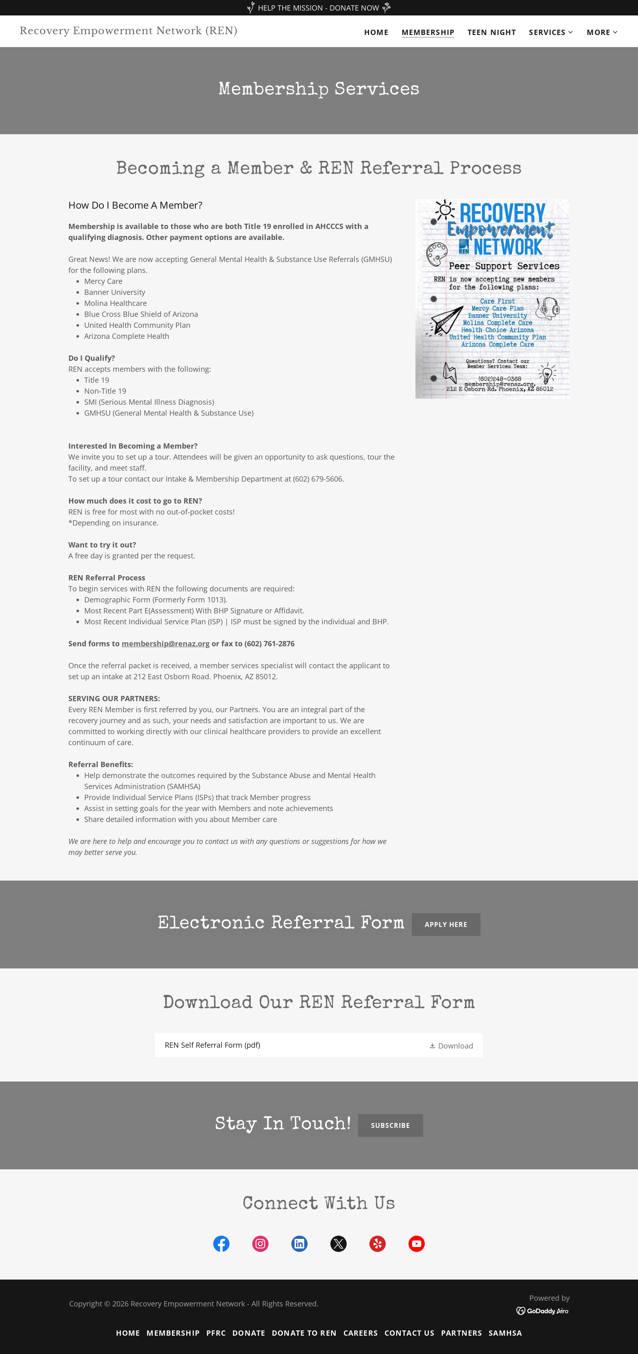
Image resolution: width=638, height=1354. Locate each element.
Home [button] (128, 1333)
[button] (551, 32)
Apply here (446, 924)
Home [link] (376, 32)
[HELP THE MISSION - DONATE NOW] (319, 8)
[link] (166, 31)
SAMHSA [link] (505, 1333)
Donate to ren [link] (304, 1333)
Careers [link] (360, 1333)
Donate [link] (248, 1333)
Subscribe (390, 1125)
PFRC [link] (216, 1333)
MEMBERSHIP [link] (428, 32)
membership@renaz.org (166, 643)
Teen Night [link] (492, 32)
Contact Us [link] (410, 1333)
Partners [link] (461, 1333)
